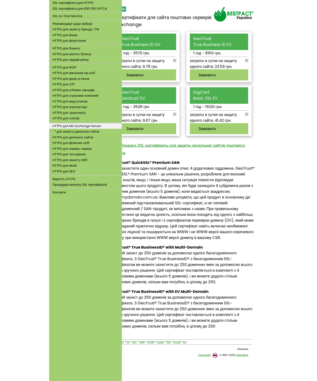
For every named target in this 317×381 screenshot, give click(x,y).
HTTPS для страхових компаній (75, 95)
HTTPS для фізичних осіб (71, 143)
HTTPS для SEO (64, 171)
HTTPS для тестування (69, 154)
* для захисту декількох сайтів (76, 131)
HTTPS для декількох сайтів (73, 137)
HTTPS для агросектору (70, 107)
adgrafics (242, 378)
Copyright (204, 378)
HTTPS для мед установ (70, 101)
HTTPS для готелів (66, 118)
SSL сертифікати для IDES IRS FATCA (80, 8)
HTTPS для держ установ (71, 78)
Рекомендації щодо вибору (73, 23)
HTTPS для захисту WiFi (70, 160)
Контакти (59, 192)
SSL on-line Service (68, 16)
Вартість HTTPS (64, 179)
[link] (85, 205)
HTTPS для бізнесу (66, 48)
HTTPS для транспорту (69, 112)
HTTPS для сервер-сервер (72, 148)
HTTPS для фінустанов (69, 40)
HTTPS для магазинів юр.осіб (74, 73)
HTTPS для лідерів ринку (71, 59)
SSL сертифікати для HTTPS (73, 2)
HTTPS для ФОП (65, 67)
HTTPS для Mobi (65, 165)
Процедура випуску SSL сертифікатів (80, 184)
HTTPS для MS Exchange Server (77, 126)
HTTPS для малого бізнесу (72, 54)
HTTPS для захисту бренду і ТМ (76, 29)
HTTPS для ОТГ (64, 84)
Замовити (148, 75)
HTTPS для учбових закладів (74, 90)
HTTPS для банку (65, 35)
